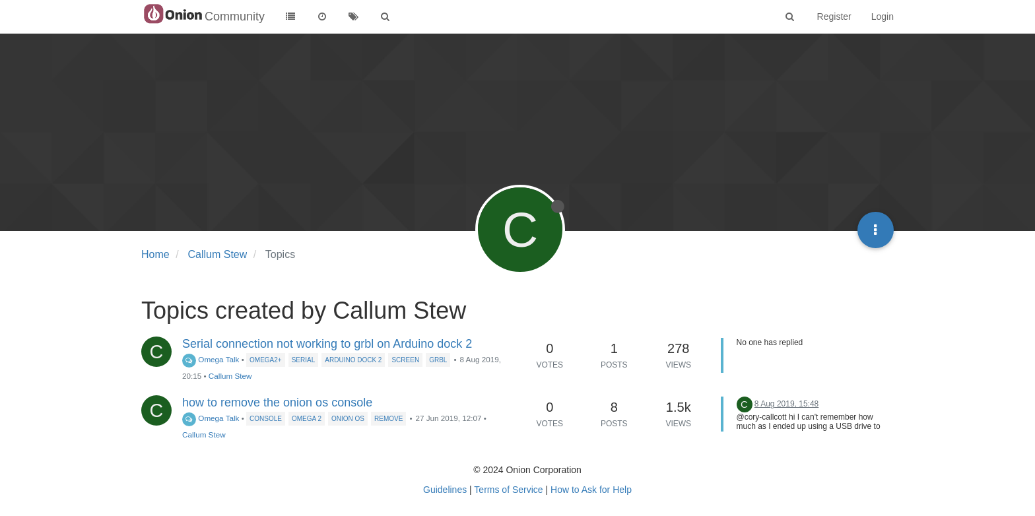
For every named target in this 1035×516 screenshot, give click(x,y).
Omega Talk (210, 359)
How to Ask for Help (591, 489)
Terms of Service (508, 489)
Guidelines (445, 489)
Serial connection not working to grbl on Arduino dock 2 (327, 343)
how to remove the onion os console (277, 402)
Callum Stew (230, 375)
